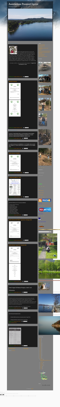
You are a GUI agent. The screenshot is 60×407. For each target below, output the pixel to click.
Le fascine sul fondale (42, 44)
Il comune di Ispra (41, 190)
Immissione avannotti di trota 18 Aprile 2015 (45, 51)
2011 (40, 356)
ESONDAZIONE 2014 (42, 54)
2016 (40, 350)
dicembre (41, 359)
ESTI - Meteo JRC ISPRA (42, 221)
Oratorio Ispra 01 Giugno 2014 (43, 56)
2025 (40, 339)
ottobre (41, 363)
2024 (40, 340)
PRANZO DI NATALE (13, 81)
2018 (40, 348)
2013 (40, 354)
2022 (40, 343)
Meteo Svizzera (41, 213)
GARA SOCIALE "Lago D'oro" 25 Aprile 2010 (17, 245)
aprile (41, 367)
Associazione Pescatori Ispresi (23, 4)
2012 (40, 355)
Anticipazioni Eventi (14, 322)
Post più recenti (12, 348)
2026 (40, 338)
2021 (40, 344)
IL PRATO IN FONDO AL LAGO (15, 177)
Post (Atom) (13, 350)
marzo (41, 368)
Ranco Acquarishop (41, 55)
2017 (40, 349)
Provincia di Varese (41, 192)
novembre (41, 362)
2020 (40, 345)
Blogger (32, 388)
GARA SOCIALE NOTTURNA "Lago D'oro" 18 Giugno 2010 (20, 219)
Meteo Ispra (40, 203)
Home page (26, 348)
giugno (41, 366)
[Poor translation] (3, 394)
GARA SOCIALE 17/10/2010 (14, 153)
